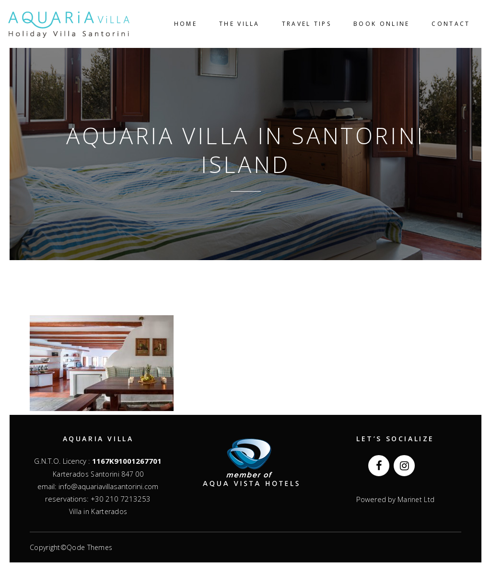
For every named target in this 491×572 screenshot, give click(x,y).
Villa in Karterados (98, 511)
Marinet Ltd (415, 499)
